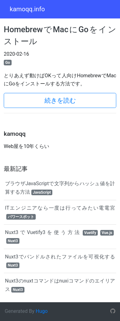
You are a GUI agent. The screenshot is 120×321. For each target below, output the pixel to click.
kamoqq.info (27, 9)
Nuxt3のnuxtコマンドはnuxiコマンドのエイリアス (60, 285)
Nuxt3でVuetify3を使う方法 (59, 236)
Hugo (42, 311)
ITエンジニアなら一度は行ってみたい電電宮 (60, 212)
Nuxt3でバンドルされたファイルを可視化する (60, 261)
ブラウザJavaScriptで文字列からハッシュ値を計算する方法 (60, 188)
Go (7, 62)
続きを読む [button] (60, 100)
